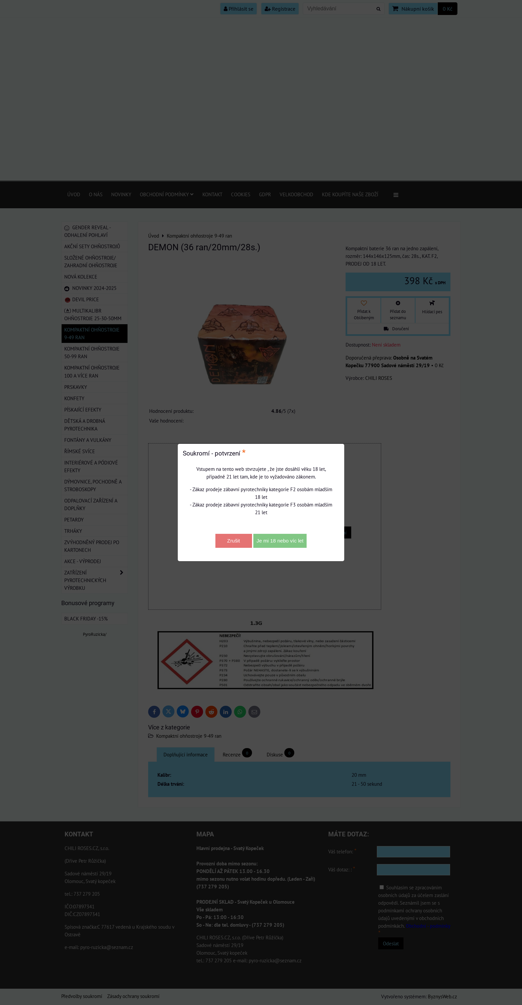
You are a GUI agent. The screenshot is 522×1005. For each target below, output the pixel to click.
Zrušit (233, 540)
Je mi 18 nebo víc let (280, 540)
